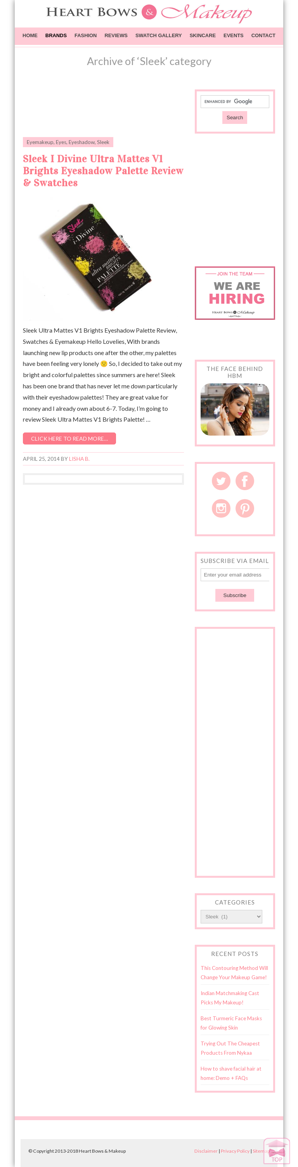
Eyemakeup (40, 142)
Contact (263, 35)
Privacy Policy (235, 1151)
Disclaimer (206, 1151)
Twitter (221, 481)
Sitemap (261, 1151)
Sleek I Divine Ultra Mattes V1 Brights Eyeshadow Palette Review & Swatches (103, 171)
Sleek (103, 142)
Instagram (221, 508)
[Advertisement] (113, 108)
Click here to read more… (69, 438)
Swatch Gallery (158, 35)
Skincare (203, 35)
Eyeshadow (82, 142)
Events (234, 35)
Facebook (245, 481)
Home (30, 35)
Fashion (85, 35)
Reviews (116, 35)
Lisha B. (79, 459)
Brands (56, 35)
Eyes (61, 142)
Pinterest (245, 508)
